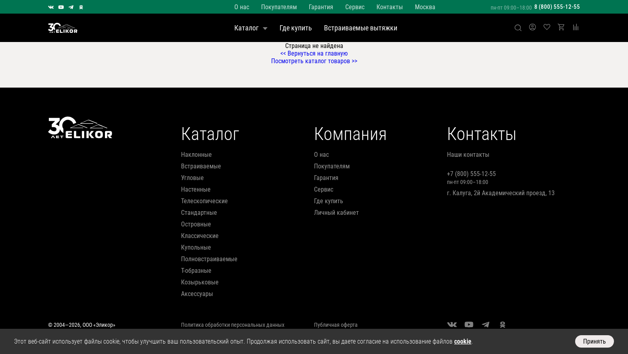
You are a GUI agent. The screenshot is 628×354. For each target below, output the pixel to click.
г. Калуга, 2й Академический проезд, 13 (501, 193)
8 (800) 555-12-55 (557, 6)
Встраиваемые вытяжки (360, 28)
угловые (192, 178)
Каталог (251, 28)
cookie (462, 341)
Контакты (389, 7)
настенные (196, 189)
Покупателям (279, 7)
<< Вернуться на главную (314, 53)
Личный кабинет (336, 212)
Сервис (354, 7)
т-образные (196, 270)
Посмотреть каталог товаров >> (314, 61)
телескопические (204, 201)
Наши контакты (468, 154)
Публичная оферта (336, 325)
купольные (196, 247)
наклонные (196, 154)
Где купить (296, 28)
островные (196, 224)
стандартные (199, 212)
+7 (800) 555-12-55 (471, 174)
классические (200, 236)
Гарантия (321, 7)
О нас (241, 7)
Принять (594, 341)
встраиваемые (201, 166)
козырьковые (200, 282)
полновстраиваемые (209, 259)
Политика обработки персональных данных (232, 325)
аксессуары (197, 294)
